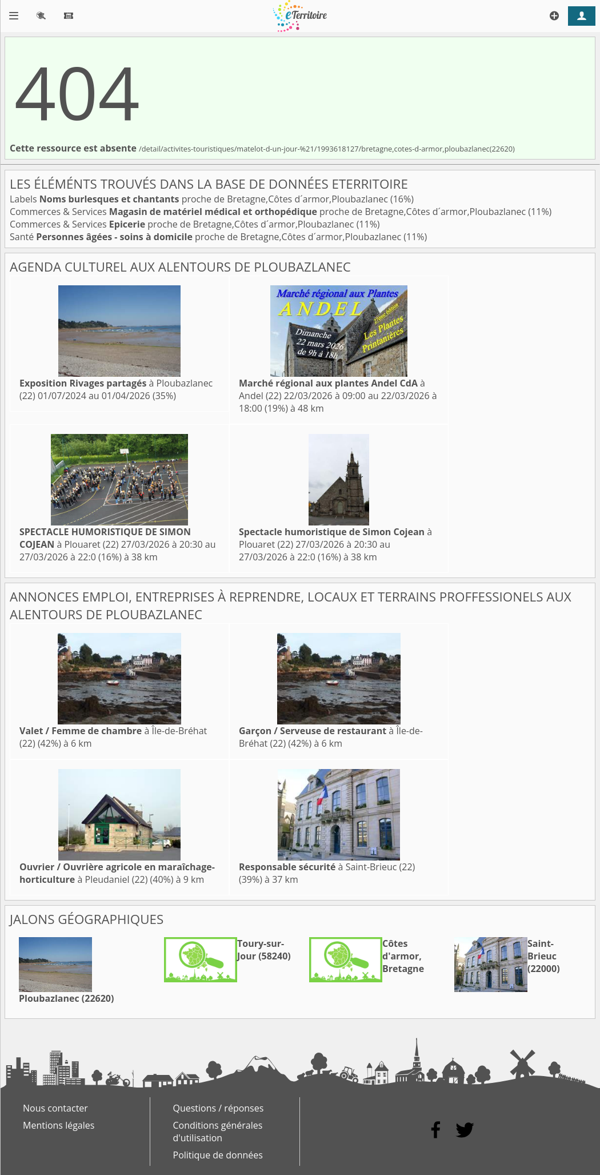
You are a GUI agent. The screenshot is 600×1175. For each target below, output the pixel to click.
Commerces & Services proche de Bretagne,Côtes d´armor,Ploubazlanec (269, 211)
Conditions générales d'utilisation (218, 1131)
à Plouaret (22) (105, 538)
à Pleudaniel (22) (117, 873)
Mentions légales (58, 1125)
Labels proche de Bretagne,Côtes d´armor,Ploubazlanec (200, 199)
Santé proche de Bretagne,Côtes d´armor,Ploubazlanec (206, 236)
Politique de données (218, 1155)
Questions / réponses (218, 1108)
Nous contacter (55, 1108)
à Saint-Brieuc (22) (327, 867)
